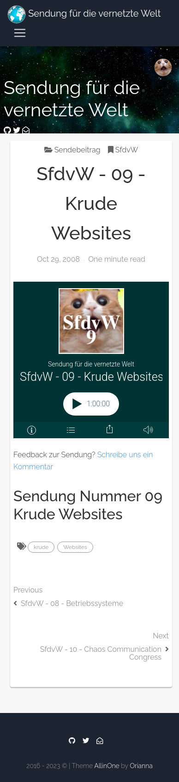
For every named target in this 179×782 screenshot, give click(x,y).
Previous (91, 608)
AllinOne (106, 765)
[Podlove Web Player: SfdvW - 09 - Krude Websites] (91, 360)
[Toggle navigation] (19, 33)
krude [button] (41, 547)
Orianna (141, 765)
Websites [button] (75, 547)
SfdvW (123, 149)
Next (91, 657)
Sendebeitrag (72, 149)
